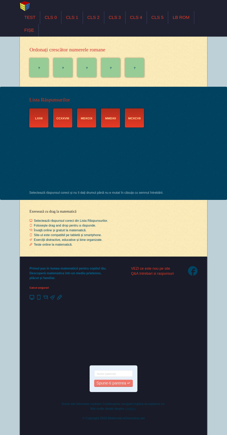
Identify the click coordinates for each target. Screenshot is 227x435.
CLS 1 (72, 17)
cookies (130, 408)
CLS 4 (136, 17)
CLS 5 (157, 17)
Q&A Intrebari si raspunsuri (152, 273)
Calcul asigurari (39, 287)
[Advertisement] (113, 160)
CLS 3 (115, 17)
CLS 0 (51, 17)
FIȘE (29, 30)
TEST (29, 17)
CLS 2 (93, 17)
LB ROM (181, 17)
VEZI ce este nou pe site (150, 269)
